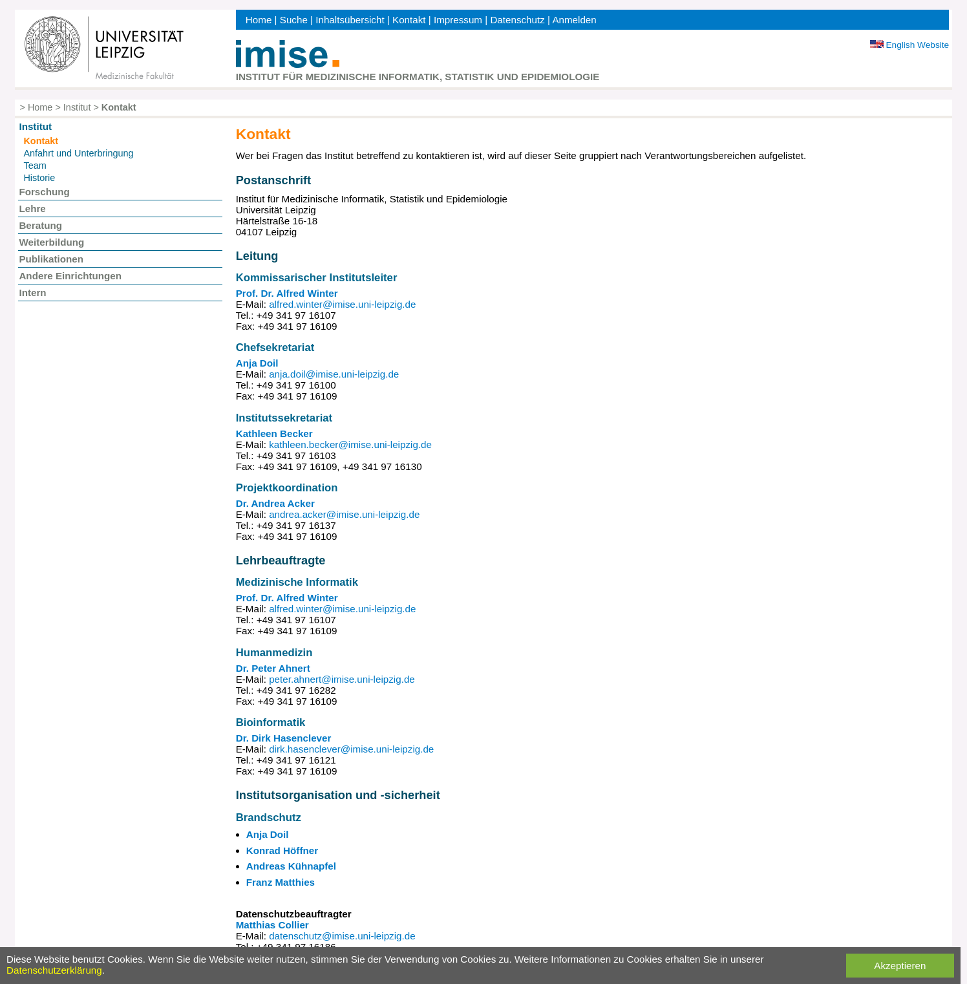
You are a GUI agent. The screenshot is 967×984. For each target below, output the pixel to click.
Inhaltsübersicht (349, 19)
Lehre (32, 208)
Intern (32, 292)
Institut (77, 107)
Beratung (40, 225)
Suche (294, 19)
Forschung (44, 191)
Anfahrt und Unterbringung (78, 153)
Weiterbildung (51, 242)
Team (34, 165)
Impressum (458, 19)
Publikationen (51, 258)
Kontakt (409, 19)
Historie (39, 178)
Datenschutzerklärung (54, 970)
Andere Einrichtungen (70, 275)
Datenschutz (517, 19)
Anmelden (574, 19)
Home (259, 19)
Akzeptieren (900, 965)
